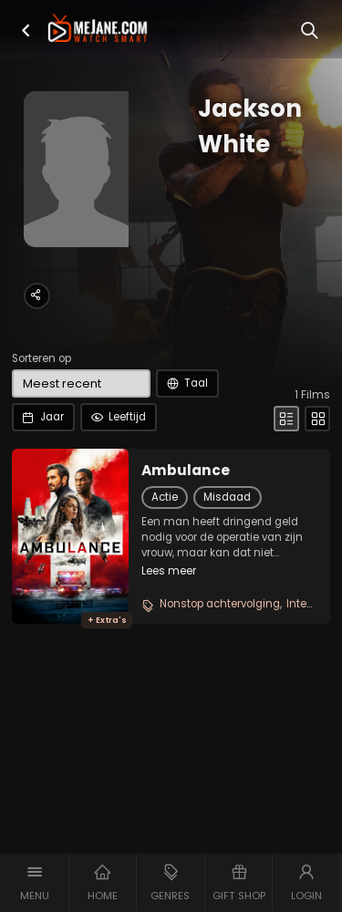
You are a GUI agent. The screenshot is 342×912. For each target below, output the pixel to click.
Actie (164, 497)
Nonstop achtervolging (220, 603)
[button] (26, 30)
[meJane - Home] (98, 29)
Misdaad (227, 497)
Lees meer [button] (168, 571)
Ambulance (185, 470)
